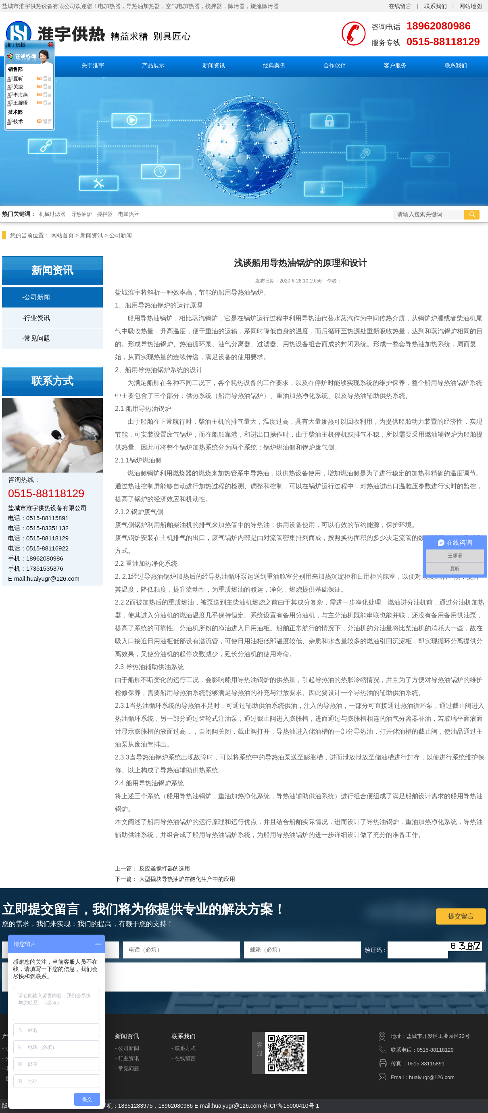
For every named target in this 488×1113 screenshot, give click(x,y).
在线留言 (400, 6)
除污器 (236, 6)
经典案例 (274, 65)
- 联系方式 (183, 1048)
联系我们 (435, 6)
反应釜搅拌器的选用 (164, 868)
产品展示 (153, 65)
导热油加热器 (143, 6)
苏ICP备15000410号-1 (291, 1106)
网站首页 (62, 235)
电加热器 (128, 214)
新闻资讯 (213, 65)
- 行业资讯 (127, 1058)
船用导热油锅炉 (150, 318)
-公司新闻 (36, 297)
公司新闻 (120, 235)
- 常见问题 (127, 1068)
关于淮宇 (92, 65)
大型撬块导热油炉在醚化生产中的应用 (187, 879)
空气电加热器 (183, 6)
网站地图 (470, 6)
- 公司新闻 (127, 1048)
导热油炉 (81, 214)
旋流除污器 (264, 6)
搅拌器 (213, 6)
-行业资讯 (36, 317)
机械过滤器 (52, 214)
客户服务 (395, 65)
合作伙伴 (334, 65)
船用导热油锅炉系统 (155, 783)
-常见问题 (36, 338)
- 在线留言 (183, 1058)
